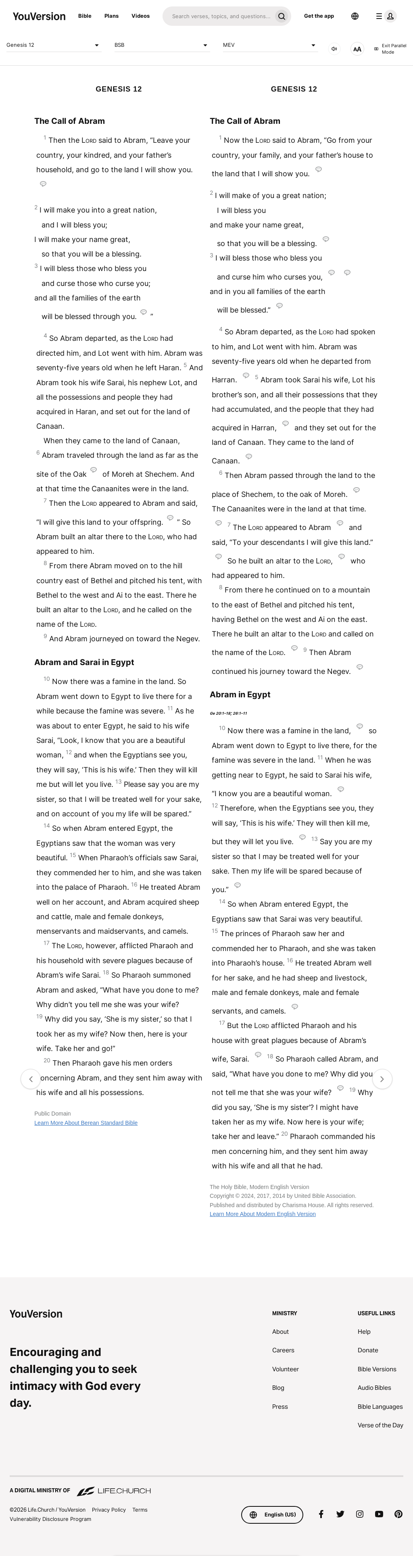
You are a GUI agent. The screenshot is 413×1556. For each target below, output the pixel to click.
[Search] (217, 16)
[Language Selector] (355, 16)
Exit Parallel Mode (390, 49)
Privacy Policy (109, 1509)
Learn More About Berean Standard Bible (86, 1123)
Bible (85, 16)
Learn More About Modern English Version (263, 1214)
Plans (111, 16)
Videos (140, 16)
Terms (140, 1509)
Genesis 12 (54, 45)
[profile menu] (384, 16)
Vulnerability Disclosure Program (50, 1519)
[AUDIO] (334, 48)
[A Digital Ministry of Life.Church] (206, 1486)
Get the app (319, 16)
